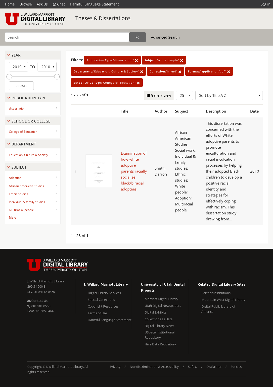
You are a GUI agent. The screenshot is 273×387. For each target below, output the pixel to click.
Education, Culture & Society (28, 155)
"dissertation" (112, 60)
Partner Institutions (215, 293)
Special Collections (101, 299)
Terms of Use (97, 313)
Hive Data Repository (160, 344)
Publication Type (28, 97)
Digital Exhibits (155, 312)
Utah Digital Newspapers (163, 305)
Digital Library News (159, 325)
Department (23, 143)
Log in (266, 4)
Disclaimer (214, 366)
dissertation (17, 108)
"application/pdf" (209, 71)
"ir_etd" (166, 71)
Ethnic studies (18, 194)
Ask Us (42, 4)
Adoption (15, 178)
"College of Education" (107, 82)
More (12, 217)
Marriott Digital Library (161, 299)
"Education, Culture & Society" (108, 71)
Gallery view (160, 95)
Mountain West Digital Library (223, 299)
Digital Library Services (104, 293)
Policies (236, 366)
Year (16, 55)
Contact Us (37, 300)
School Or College (30, 121)
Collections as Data (159, 319)
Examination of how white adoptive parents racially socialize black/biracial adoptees (134, 171)
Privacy (115, 366)
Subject (18, 167)
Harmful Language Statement (94, 4)
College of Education (23, 131)
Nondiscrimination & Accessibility (154, 366)
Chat (59, 4)
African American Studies (26, 186)
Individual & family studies (27, 202)
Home (10, 4)
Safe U (192, 366)
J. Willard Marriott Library (45, 281)
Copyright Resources (103, 306)
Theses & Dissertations (103, 18)
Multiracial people (21, 210)
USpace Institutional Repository (160, 335)
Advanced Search (165, 37)
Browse (26, 4)
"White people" (163, 60)
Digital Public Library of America (218, 309)
